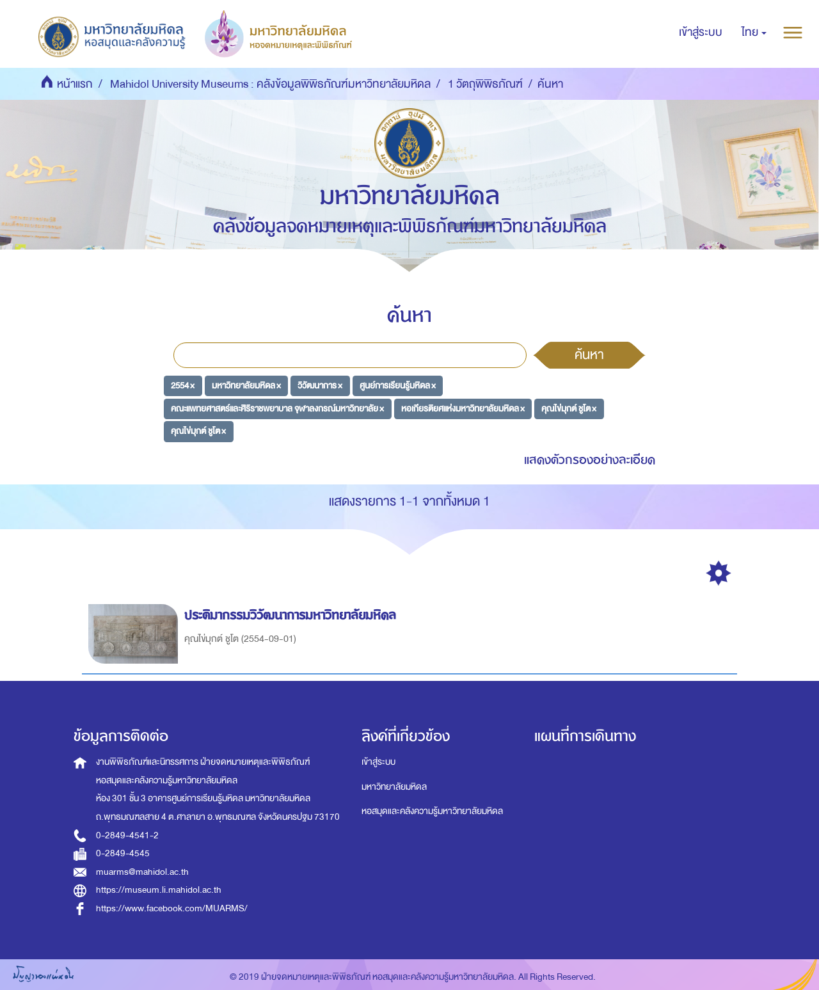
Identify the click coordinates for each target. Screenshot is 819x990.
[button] (754, 33)
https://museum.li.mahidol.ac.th (158, 890)
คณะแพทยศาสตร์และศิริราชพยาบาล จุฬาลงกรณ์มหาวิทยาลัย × (277, 408)
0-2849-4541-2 (127, 835)
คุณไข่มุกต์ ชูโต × (568, 408)
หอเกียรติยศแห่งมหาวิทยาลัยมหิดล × (463, 408)
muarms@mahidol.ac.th (142, 872)
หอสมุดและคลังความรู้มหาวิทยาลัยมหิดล (432, 811)
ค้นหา (589, 354)
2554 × (183, 385)
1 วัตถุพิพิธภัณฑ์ (485, 84)
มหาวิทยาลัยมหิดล (394, 787)
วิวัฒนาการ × (320, 385)
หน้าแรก (75, 84)
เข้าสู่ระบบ (378, 762)
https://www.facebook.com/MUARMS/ (172, 908)
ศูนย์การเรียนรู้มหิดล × (398, 385)
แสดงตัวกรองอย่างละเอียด (589, 459)
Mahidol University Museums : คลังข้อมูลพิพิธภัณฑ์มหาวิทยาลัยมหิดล (270, 84)
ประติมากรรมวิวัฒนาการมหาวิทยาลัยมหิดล (292, 615)
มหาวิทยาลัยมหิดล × (246, 385)
